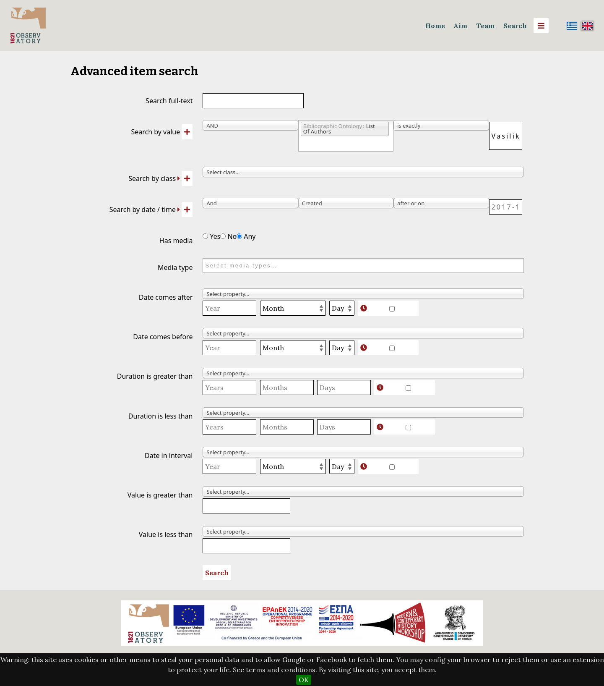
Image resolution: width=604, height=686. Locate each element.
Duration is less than (160, 416)
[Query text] (506, 136)
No (228, 236)
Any (246, 236)
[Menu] (541, 25)
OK (304, 680)
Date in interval (169, 455)
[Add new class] (187, 178)
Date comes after (166, 297)
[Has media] (205, 236)
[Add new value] (187, 131)
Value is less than (166, 534)
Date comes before (163, 336)
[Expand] (178, 178)
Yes (211, 236)
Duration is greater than (155, 376)
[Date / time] (506, 207)
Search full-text (169, 100)
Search (515, 25)
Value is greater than (160, 495)
